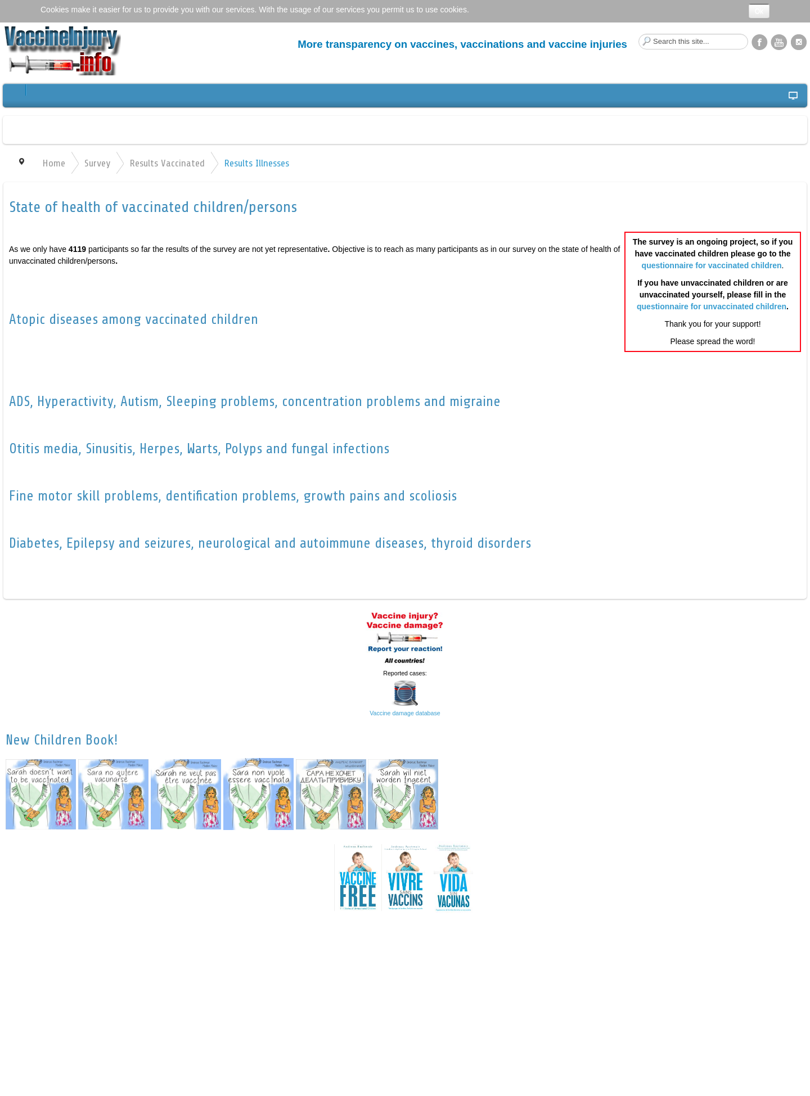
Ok (759, 11)
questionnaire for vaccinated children (712, 265)
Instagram (798, 41)
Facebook (759, 41)
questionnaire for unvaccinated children (711, 306)
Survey (97, 163)
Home (53, 163)
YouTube (779, 41)
